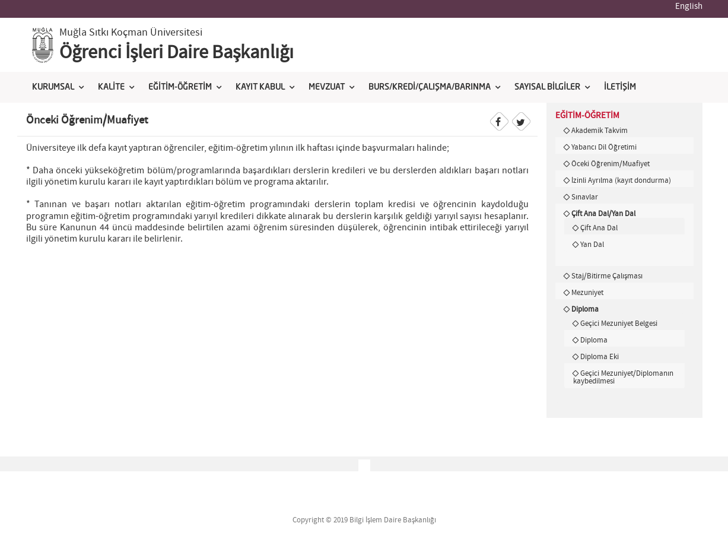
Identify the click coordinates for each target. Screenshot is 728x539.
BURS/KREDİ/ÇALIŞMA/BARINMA (429, 87)
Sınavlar (584, 197)
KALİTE (111, 87)
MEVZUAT (327, 87)
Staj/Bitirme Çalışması (607, 276)
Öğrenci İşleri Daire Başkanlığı (176, 52)
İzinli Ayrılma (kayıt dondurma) (621, 180)
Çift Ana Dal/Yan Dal (603, 214)
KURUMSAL (53, 87)
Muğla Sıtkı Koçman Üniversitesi (130, 33)
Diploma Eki (599, 357)
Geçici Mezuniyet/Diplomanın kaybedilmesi (623, 377)
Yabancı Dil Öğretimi (604, 147)
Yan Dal (592, 244)
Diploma (585, 309)
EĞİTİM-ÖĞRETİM (180, 87)
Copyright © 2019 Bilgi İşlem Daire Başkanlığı (364, 520)
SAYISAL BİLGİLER (547, 87)
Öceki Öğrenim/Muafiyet (610, 164)
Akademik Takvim (599, 130)
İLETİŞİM (620, 87)
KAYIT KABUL (260, 87)
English (688, 6)
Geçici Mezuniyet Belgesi (618, 323)
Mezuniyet (587, 292)
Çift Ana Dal (599, 228)
